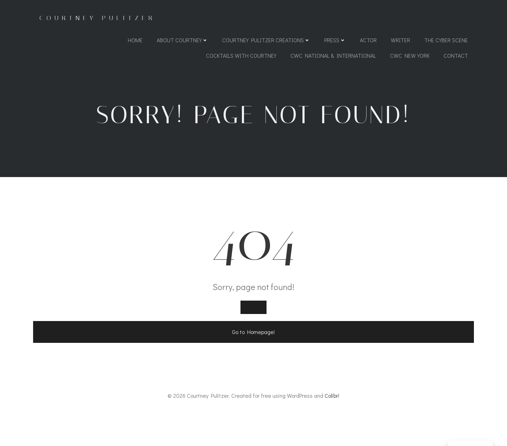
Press (334, 40)
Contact (455, 56)
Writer (400, 40)
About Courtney (182, 40)
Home (134, 40)
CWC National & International (333, 56)
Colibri (332, 425)
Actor (367, 40)
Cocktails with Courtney (241, 56)
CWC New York (409, 56)
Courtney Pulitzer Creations (266, 40)
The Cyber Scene (446, 40)
